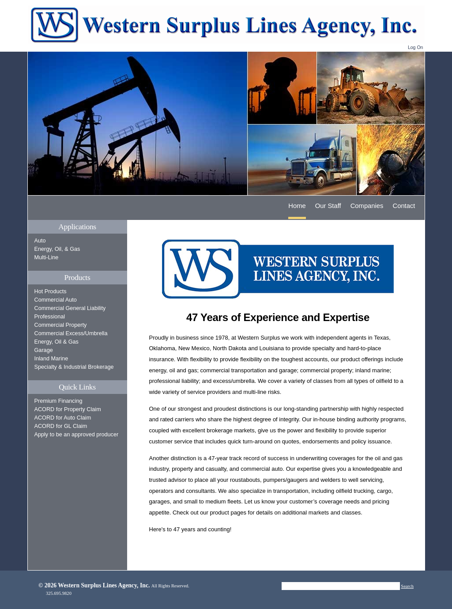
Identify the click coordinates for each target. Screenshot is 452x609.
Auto (40, 241)
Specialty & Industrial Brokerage (74, 367)
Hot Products (50, 291)
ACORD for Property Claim (67, 409)
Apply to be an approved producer (76, 434)
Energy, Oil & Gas (56, 342)
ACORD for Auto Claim (62, 418)
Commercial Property (60, 325)
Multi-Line (46, 257)
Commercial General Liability (70, 308)
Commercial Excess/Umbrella (71, 333)
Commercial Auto (55, 300)
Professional (49, 317)
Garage (43, 350)
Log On (415, 47)
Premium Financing (58, 401)
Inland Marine (51, 359)
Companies (367, 205)
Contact (404, 205)
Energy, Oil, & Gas (57, 249)
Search (407, 586)
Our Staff (328, 205)
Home (296, 205)
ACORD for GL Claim (60, 426)
